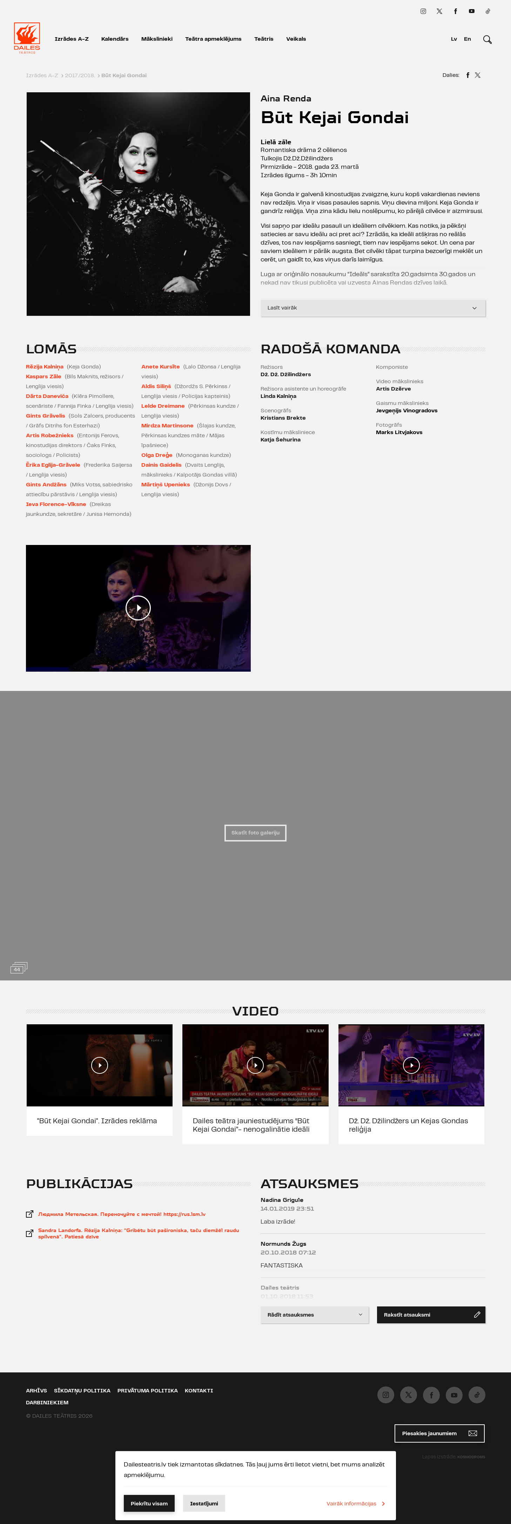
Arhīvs (36, 1391)
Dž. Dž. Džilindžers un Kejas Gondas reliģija (408, 1125)
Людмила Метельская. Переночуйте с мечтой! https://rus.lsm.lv (122, 1214)
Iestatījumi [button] (204, 1504)
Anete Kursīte (160, 367)
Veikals (296, 39)
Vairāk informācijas (357, 1503)
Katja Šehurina (281, 439)
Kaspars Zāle (43, 376)
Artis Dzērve (393, 389)
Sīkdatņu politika (82, 1391)
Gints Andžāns (46, 484)
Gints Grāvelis (45, 416)
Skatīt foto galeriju (255, 833)
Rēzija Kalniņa (44, 367)
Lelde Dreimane (163, 406)
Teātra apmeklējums (213, 39)
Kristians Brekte (283, 418)
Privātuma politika (147, 1391)
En (467, 39)
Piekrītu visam (149, 1504)
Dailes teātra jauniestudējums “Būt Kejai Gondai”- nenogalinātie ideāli (251, 1125)
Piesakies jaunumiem (439, 1433)
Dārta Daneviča (47, 396)
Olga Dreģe (157, 455)
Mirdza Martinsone (167, 425)
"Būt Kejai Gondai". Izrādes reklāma (97, 1121)
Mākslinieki (157, 39)
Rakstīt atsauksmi (432, 1314)
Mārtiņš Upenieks (165, 484)
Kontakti (199, 1391)
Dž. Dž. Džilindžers (286, 374)
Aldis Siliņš (156, 386)
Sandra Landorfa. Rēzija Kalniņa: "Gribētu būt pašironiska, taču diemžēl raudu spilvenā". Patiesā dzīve (138, 1233)
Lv (454, 39)
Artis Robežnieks (50, 435)
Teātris (264, 39)
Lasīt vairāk (373, 305)
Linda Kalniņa (278, 396)
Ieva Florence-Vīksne (56, 504)
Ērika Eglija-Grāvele (53, 465)
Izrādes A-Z (72, 39)
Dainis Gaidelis (161, 465)
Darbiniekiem (47, 1402)
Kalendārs (115, 39)
